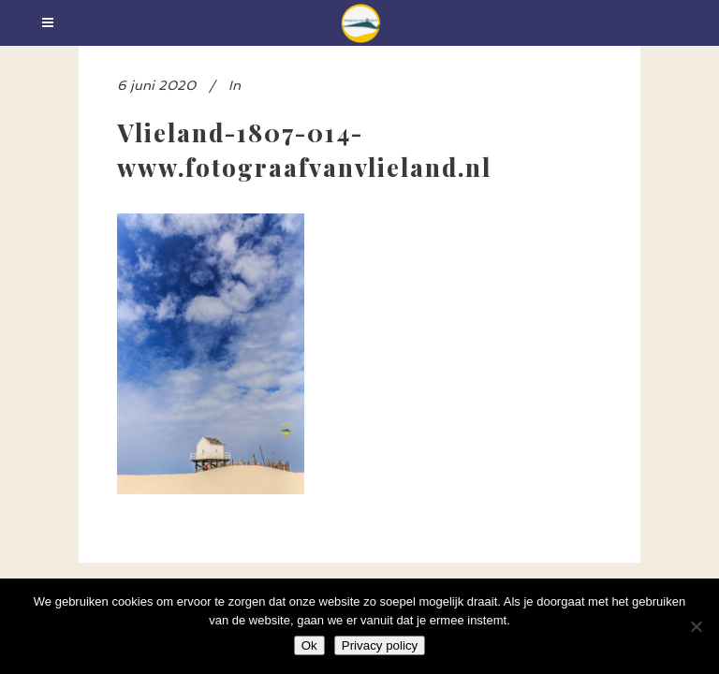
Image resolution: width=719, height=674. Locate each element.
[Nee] (695, 626)
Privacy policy (380, 645)
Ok (309, 645)
